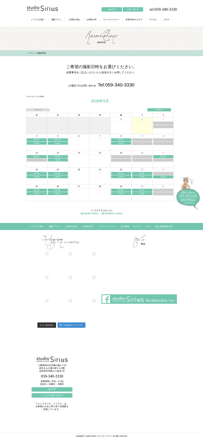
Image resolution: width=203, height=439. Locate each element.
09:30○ (36, 140)
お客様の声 (91, 19)
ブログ (166, 19)
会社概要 (125, 226)
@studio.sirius (89, 213)
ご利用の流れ (74, 19)
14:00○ (36, 143)
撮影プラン (56, 19)
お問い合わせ (133, 9)
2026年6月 (159, 110)
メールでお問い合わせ (52, 395)
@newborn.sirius (111, 213)
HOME (31, 53)
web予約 (112, 9)
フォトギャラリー (111, 19)
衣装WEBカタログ (134, 19)
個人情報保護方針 (164, 226)
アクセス (153, 19)
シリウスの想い (38, 19)
